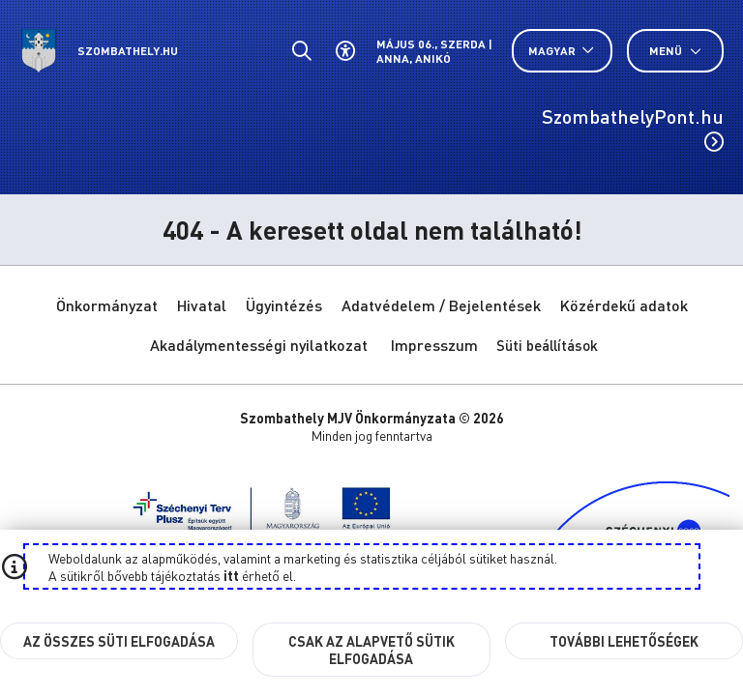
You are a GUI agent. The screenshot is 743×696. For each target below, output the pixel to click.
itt (231, 575)
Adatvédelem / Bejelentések (441, 305)
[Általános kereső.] (301, 50)
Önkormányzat (107, 305)
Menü (675, 51)
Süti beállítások (547, 345)
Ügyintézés (284, 305)
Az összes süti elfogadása (119, 641)
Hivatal (201, 305)
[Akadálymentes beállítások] (345, 50)
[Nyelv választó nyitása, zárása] (562, 51)
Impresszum (434, 344)
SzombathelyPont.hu (633, 127)
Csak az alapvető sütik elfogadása (371, 649)
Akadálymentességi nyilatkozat (259, 344)
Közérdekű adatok (624, 305)
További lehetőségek (624, 641)
